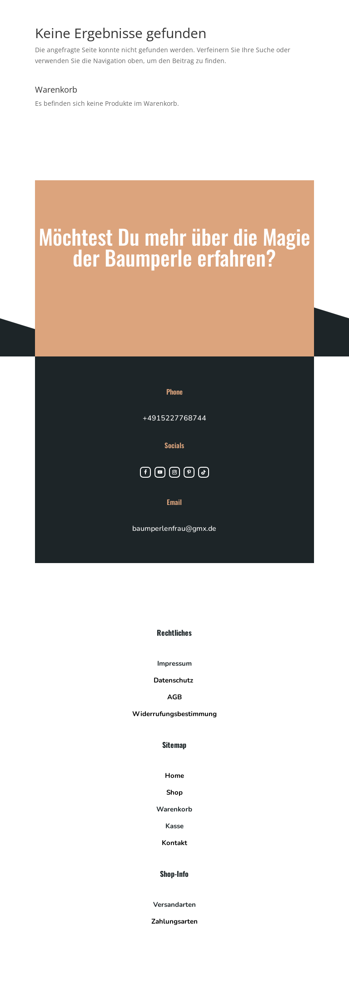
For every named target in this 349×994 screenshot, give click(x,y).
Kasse (174, 826)
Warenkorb (174, 809)
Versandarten (174, 904)
